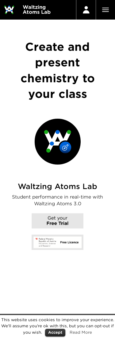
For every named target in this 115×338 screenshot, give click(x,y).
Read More (81, 332)
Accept (55, 332)
